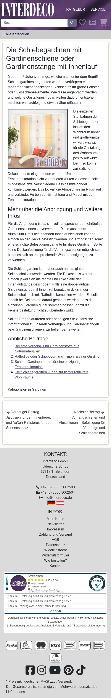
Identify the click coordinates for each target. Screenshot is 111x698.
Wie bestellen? (55, 560)
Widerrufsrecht (55, 550)
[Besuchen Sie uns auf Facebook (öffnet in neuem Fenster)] (30, 672)
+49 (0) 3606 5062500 (58, 487)
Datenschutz (55, 545)
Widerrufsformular (55, 555)
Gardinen (84, 244)
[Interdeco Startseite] (28, 9)
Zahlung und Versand (55, 534)
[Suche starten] (72, 23)
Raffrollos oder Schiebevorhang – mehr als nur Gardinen (58, 356)
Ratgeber (75, 9)
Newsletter (55, 524)
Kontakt (55, 566)
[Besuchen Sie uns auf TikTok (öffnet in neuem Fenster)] (81, 672)
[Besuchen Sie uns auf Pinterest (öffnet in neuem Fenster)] (69, 672)
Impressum (55, 529)
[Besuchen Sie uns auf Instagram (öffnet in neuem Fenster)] (42, 672)
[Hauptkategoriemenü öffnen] (15, 34)
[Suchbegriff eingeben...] (34, 23)
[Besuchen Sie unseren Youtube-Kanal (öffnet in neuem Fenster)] (55, 672)
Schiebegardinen (86, 122)
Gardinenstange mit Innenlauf (30, 289)
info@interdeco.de (58, 497)
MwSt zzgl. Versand (55, 681)
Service (98, 9)
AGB (55, 539)
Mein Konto (55, 519)
